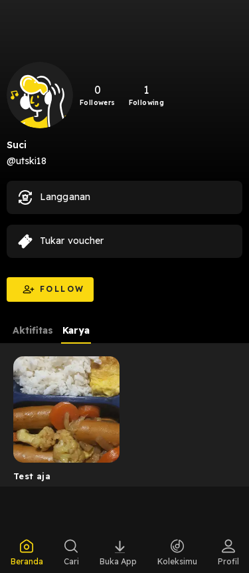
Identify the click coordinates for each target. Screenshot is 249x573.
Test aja (31, 476)
